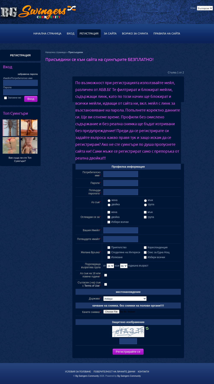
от (108, 265)
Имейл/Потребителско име (18, 78)
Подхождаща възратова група (90, 266)
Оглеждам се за (90, 217)
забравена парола (28, 74)
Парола (7, 87)
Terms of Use (92, 285)
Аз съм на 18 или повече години (90, 275)
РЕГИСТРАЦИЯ (20, 55)
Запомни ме (12, 97)
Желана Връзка (90, 252)
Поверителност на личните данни (114, 372)
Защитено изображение (128, 322)
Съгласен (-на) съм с (89, 284)
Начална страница (55, 52)
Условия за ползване (78, 372)
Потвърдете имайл (88, 239)
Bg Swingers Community (87, 376)
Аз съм (95, 202)
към (121, 265)
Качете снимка (91, 312)
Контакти (143, 372)
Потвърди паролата (94, 192)
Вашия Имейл (91, 230)
